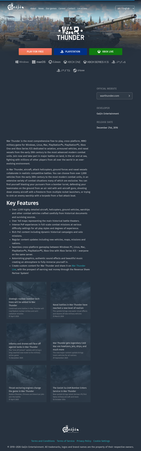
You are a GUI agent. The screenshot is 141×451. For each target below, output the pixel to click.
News (41, 8)
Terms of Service (65, 441)
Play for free (35, 51)
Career (62, 8)
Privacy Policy (84, 441)
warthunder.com (109, 95)
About (33, 8)
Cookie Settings (101, 441)
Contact (71, 8)
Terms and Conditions (43, 441)
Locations (82, 8)
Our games (51, 8)
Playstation (70, 51)
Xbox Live (105, 51)
